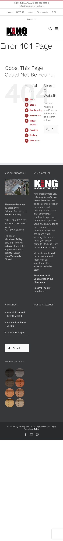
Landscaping (36, 110)
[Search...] (17, 348)
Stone (33, 104)
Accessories (35, 115)
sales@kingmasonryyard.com (32, 6)
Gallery (33, 135)
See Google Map (13, 214)
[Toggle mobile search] (50, 28)
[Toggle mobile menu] (56, 28)
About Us (45, 247)
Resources (35, 140)
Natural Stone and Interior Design (16, 314)
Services (34, 130)
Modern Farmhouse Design (16, 324)
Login (53, 426)
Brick (32, 99)
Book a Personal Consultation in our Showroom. (43, 279)
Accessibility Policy (31, 429)
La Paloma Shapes (16, 332)
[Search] (48, 129)
